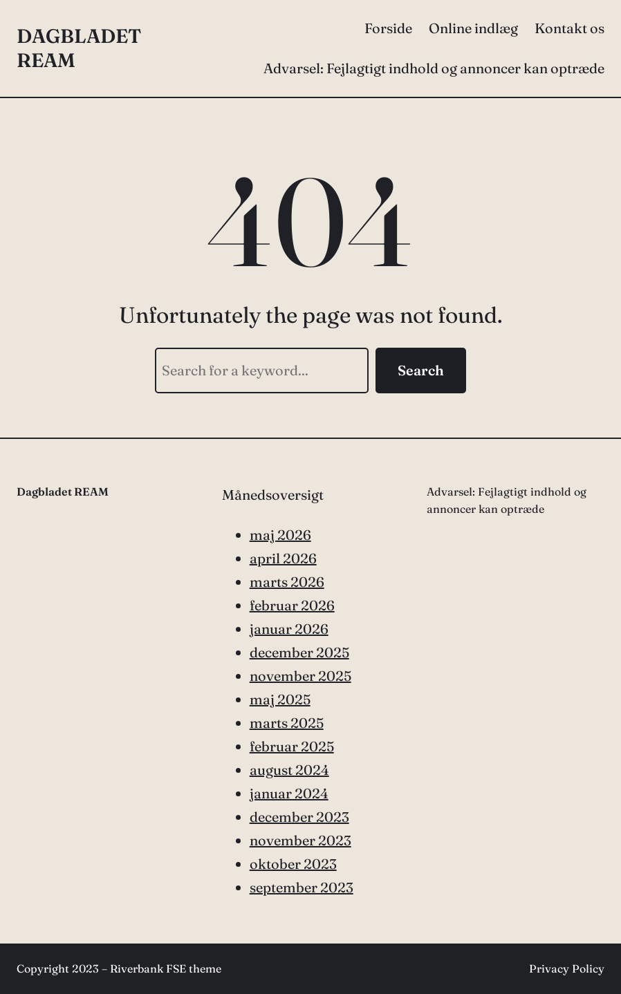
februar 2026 (292, 605)
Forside (388, 28)
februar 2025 (292, 746)
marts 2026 (287, 581)
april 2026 (283, 558)
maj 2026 (280, 534)
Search (421, 370)
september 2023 (301, 887)
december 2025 (299, 652)
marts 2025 (287, 722)
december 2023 (299, 816)
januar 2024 (289, 793)
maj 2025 (280, 699)
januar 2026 (289, 628)
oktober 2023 (293, 863)
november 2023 (300, 840)
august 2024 (289, 769)
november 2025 (300, 675)
